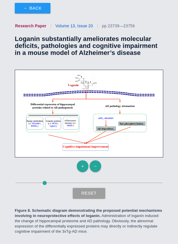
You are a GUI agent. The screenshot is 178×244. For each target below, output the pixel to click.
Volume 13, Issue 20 (74, 26)
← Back (32, 8)
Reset (89, 193)
